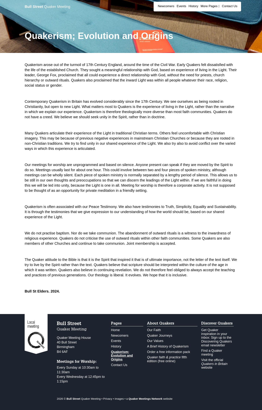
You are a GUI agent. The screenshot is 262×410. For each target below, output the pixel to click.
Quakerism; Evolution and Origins (122, 355)
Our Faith (154, 330)
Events (181, 6)
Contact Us (229, 6)
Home (115, 330)
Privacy (107, 398)
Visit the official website (214, 363)
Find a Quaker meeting (211, 352)
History (193, 6)
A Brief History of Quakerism (168, 346)
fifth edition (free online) (167, 359)
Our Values (155, 341)
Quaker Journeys (159, 335)
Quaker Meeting (47, 7)
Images (119, 398)
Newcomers (166, 6)
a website (149, 398)
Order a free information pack (168, 352)
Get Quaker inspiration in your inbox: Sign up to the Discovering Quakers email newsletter (216, 337)
